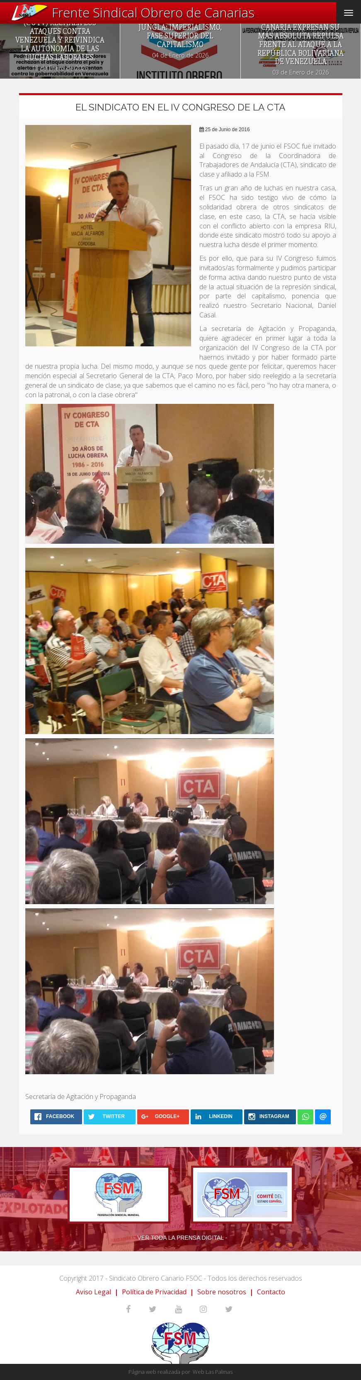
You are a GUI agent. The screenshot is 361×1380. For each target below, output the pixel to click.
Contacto (271, 1291)
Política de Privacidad (154, 1291)
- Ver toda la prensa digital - (180, 1237)
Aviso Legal (93, 1291)
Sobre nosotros (221, 1291)
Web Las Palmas (213, 1371)
